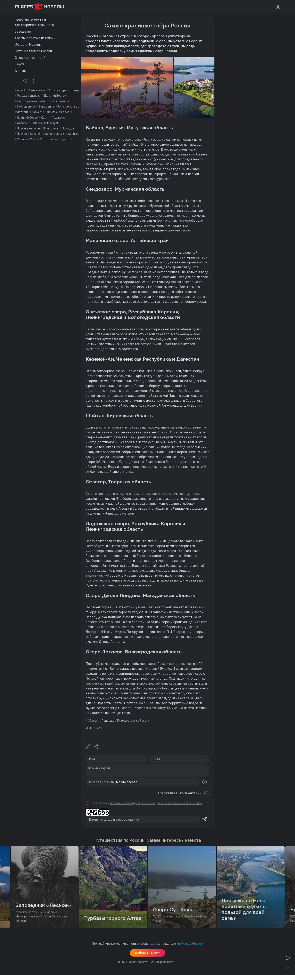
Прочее (22, 134)
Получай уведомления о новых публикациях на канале (148, 943)
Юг (75, 139)
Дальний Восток (55, 96)
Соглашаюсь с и (146, 803)
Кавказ (36, 112)
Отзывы (21, 71)
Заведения (23, 31)
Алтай (21, 90)
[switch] (206, 793)
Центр (65, 139)
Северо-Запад (55, 134)
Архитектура (57, 90)
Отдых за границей (30, 58)
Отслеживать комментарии (179, 793)
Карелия (67, 112)
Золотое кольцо (68, 106)
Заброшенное (26, 106)
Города (75, 90)
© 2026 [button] (148, 962)
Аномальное (37, 90)
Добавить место (148, 953)
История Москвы (28, 44)
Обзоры (22, 123)
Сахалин (36, 134)
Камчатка (51, 112)
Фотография (48, 139)
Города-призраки (29, 96)
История (22, 112)
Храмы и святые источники (36, 38)
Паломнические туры (45, 123)
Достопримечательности (34, 101)
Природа (68, 128)
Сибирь (22, 139)
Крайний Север (27, 117)
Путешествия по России (33, 51)
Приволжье (50, 128)
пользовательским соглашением (180, 803)
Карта (20, 64)
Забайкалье (63, 101)
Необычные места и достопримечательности (34, 22)
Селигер (73, 134)
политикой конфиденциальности (132, 803)
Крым (44, 117)
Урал (33, 139)
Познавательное (28, 128)
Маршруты (59, 117)
